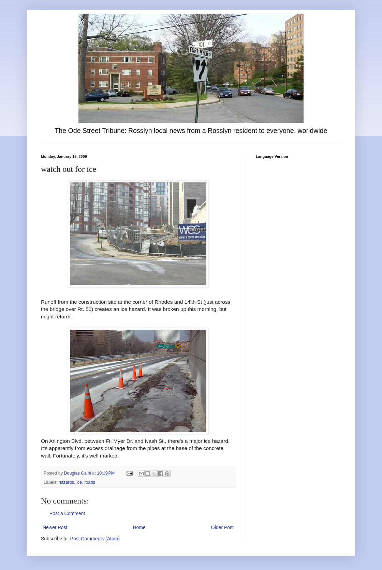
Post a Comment (67, 513)
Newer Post (55, 527)
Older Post (222, 527)
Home (139, 527)
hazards (66, 482)
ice (79, 482)
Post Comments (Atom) (95, 538)
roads (89, 482)
